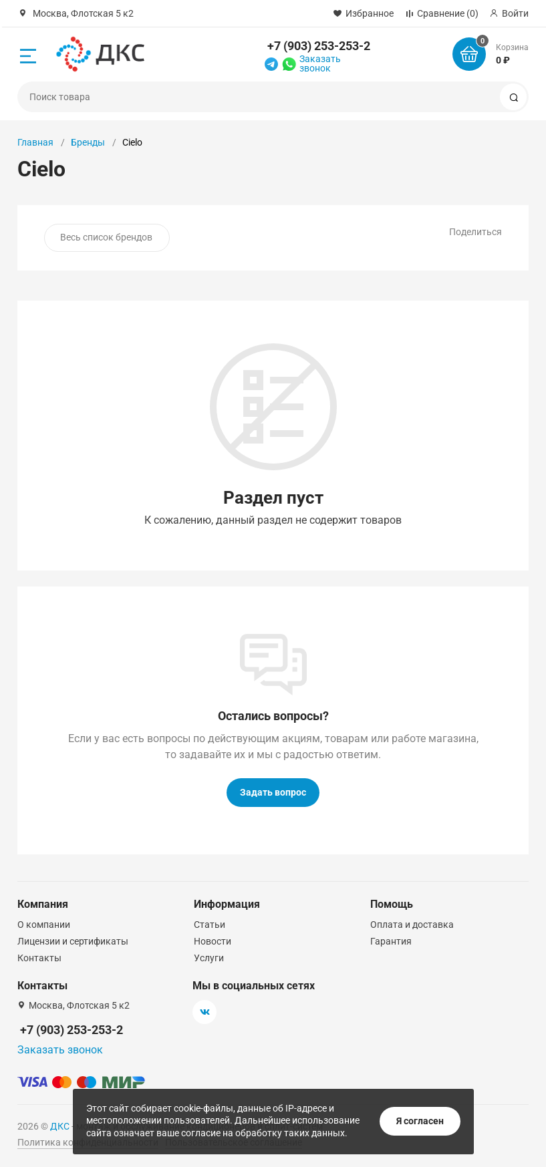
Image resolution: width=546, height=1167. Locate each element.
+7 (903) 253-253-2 (318, 46)
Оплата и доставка (412, 924)
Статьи (209, 924)
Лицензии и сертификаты (72, 941)
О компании (43, 924)
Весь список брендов (106, 237)
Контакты (39, 958)
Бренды (88, 142)
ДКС (60, 1126)
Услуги (209, 958)
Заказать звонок (320, 63)
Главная (35, 142)
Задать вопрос (273, 792)
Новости (212, 941)
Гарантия (391, 941)
